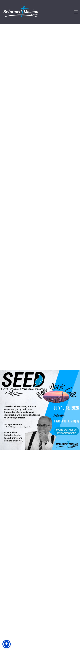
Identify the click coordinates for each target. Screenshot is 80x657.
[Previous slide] (8, 352)
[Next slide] (72, 352)
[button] (76, 12)
